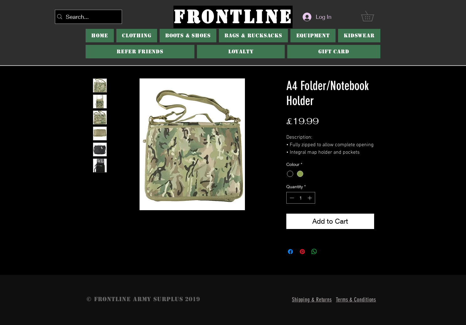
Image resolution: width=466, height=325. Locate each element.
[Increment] (310, 197)
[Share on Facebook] (290, 251)
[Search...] (87, 17)
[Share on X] (326, 251)
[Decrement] (291, 197)
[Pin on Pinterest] (302, 251)
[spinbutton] (300, 197)
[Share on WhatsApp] (314, 251)
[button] (372, 16)
